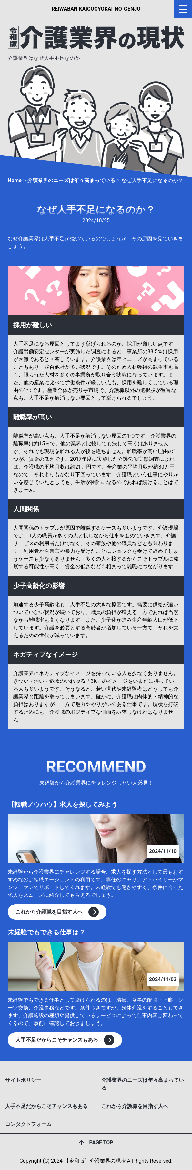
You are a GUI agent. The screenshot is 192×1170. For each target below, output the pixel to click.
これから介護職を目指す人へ (134, 1106)
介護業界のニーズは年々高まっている (142, 1084)
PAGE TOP (101, 1142)
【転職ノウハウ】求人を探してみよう (62, 804)
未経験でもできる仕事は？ (46, 932)
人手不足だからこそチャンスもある (46, 1106)
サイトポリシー (23, 1080)
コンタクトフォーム (28, 1124)
